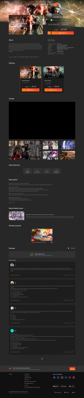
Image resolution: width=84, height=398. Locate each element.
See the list (59, 43)
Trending (31, 1)
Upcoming (42, 1)
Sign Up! (72, 368)
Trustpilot (10, 374)
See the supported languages (62, 45)
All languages (71, 248)
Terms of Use (27, 374)
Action (62, 51)
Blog (46, 1)
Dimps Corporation (70, 47)
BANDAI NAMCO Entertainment (62, 48)
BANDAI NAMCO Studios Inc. (62, 47)
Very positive (59, 52)
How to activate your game (61, 46)
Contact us (26, 379)
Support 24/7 (51, 1)
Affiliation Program (28, 377)
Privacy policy (27, 375)
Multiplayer (59, 51)
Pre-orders (37, 1)
